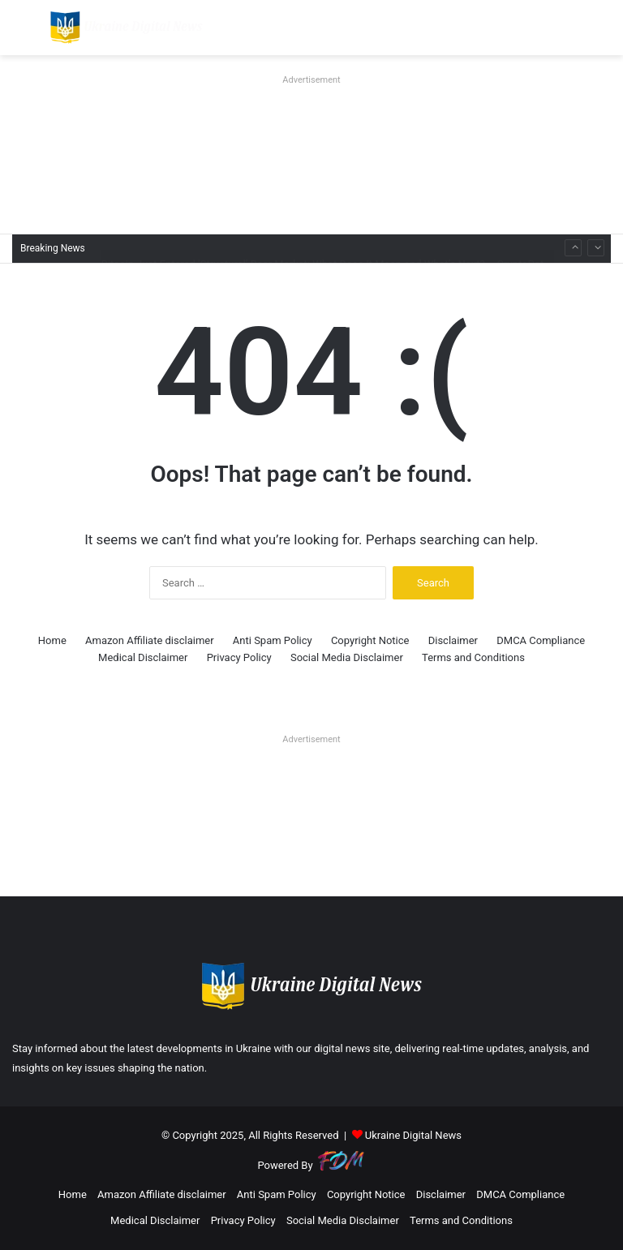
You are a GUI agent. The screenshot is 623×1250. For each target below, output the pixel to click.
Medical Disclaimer (142, 657)
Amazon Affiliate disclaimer (149, 640)
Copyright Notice (370, 640)
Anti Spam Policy (272, 640)
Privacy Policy (239, 657)
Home (52, 640)
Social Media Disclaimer (346, 657)
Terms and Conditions (473, 657)
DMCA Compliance (540, 640)
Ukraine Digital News (413, 1135)
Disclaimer (453, 640)
